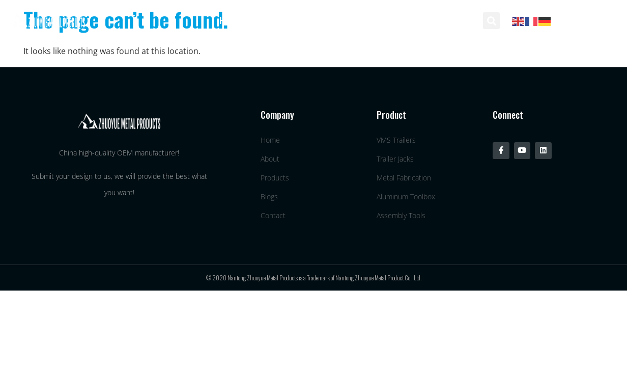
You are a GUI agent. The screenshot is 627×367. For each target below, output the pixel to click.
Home (229, 20)
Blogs (392, 20)
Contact (447, 20)
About (279, 20)
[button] (491, 20)
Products (336, 20)
